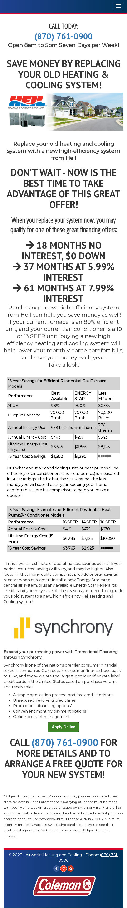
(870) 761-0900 (63, 36)
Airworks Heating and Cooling (30, 6)
